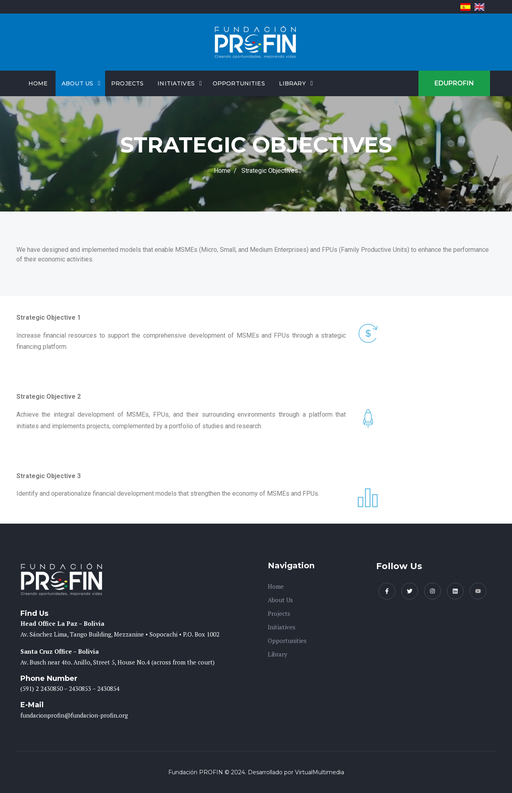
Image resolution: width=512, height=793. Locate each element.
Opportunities (239, 83)
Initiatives (176, 83)
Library (292, 83)
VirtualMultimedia (319, 772)
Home (38, 83)
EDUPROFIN (454, 83)
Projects (127, 83)
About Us (77, 83)
